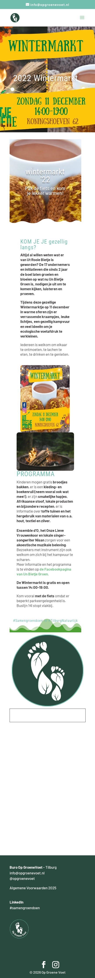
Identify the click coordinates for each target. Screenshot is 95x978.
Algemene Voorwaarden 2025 (33, 888)
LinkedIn (16, 902)
